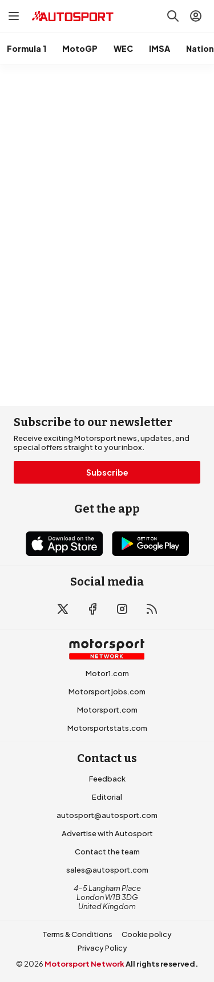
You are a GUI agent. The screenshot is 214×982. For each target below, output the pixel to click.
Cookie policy (147, 934)
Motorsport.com (107, 709)
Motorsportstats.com (107, 728)
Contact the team (107, 851)
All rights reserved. (162, 963)
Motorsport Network (84, 963)
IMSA (159, 48)
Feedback (107, 778)
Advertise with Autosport (107, 833)
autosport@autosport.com (107, 815)
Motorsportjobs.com (107, 691)
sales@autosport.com (107, 869)
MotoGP (80, 48)
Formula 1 (26, 48)
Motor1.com (107, 673)
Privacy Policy (102, 947)
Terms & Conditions (77, 934)
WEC (123, 48)
